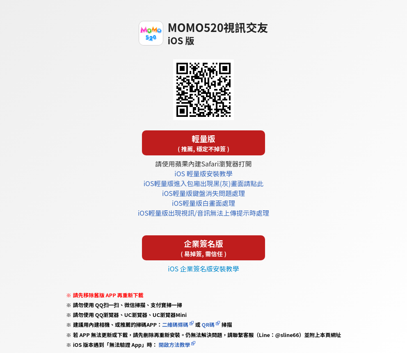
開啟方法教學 (174, 344)
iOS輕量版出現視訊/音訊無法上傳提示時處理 (203, 213)
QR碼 (208, 324)
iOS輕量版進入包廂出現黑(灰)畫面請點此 (204, 183)
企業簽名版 (203, 248)
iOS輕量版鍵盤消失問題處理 (203, 193)
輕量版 (203, 143)
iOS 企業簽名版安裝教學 (203, 268)
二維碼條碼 (175, 324)
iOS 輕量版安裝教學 (203, 173)
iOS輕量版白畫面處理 (203, 203)
